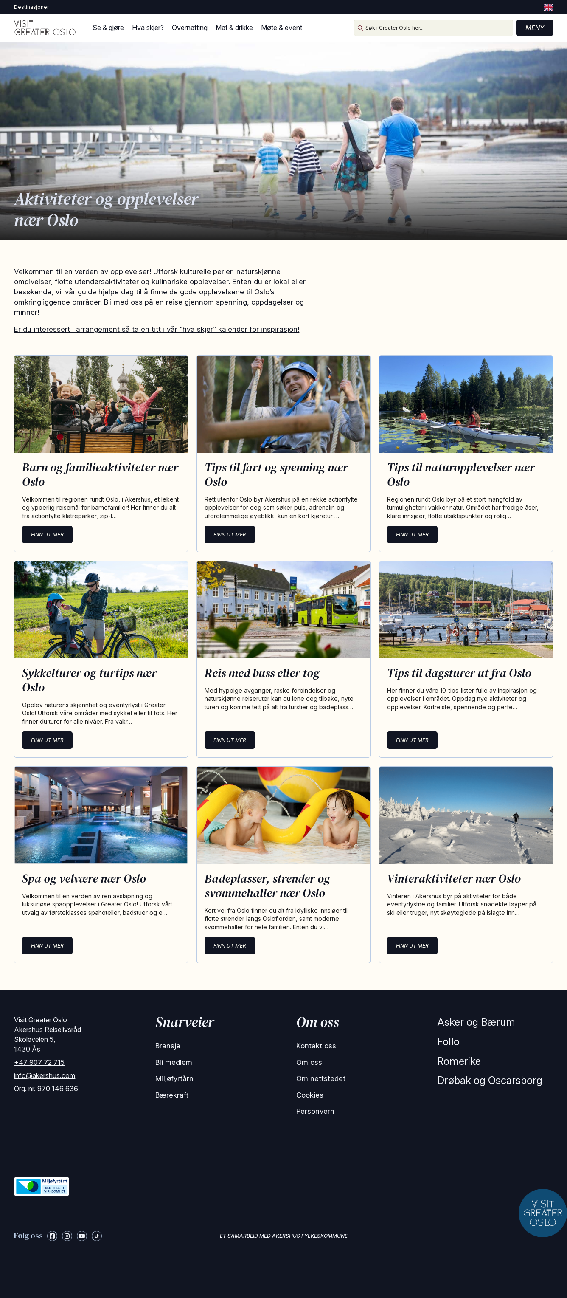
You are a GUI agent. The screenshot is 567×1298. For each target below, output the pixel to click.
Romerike (459, 1061)
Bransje (167, 1045)
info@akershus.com (44, 1075)
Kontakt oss (316, 1045)
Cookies (309, 1095)
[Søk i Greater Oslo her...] (433, 28)
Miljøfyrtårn (174, 1078)
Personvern (315, 1111)
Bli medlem (173, 1062)
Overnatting (190, 27)
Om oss (309, 1062)
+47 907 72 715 (39, 1062)
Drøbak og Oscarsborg (489, 1080)
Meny (534, 28)
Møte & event (281, 27)
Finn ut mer (47, 534)
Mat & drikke (234, 27)
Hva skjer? (148, 27)
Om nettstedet (320, 1078)
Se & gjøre (108, 27)
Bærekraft (171, 1095)
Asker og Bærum (476, 1022)
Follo (448, 1042)
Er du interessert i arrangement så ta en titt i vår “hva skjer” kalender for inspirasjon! (156, 329)
